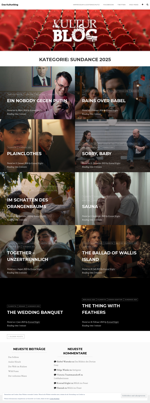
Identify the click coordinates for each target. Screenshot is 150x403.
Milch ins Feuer (81, 383)
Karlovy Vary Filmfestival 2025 (21, 190)
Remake (22, 300)
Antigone (76, 369)
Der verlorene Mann (17, 375)
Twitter (122, 5)
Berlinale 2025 (89, 300)
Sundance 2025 (54, 88)
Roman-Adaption (115, 300)
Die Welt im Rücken (17, 366)
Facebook (108, 5)
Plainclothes (26, 153)
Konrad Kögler (36, 110)
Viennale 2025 (108, 147)
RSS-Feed (134, 5)
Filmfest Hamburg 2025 (105, 144)
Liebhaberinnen (61, 378)
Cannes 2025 (88, 144)
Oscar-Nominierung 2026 (47, 190)
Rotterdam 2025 (121, 91)
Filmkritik (29, 88)
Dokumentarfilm (15, 88)
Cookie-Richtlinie (54, 399)
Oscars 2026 (40, 88)
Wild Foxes (13, 371)
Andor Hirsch (14, 361)
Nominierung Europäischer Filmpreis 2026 (111, 197)
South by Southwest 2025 (126, 243)
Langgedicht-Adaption (103, 91)
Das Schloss (13, 357)
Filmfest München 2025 (17, 243)
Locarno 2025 (46, 243)
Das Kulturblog (10, 5)
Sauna (90, 206)
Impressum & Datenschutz (86, 5)
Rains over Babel (106, 100)
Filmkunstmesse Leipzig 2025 (53, 187)
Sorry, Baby (98, 153)
